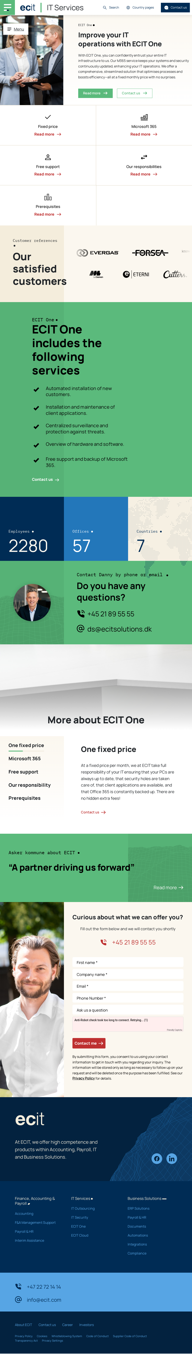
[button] (48, 125)
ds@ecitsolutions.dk (119, 629)
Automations (150, 1235)
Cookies (42, 1336)
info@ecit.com (38, 1299)
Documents (150, 1226)
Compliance (150, 1253)
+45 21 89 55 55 (110, 614)
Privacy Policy (83, 1078)
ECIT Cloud (93, 1235)
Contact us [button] (134, 93)
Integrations (150, 1244)
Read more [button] (95, 93)
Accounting (37, 1213)
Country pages (140, 7)
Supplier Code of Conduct (130, 1336)
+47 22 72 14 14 (38, 1286)
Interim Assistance (37, 1240)
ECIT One (93, 1226)
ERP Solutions (150, 1208)
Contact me (89, 1043)
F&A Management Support (37, 1222)
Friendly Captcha (174, 1030)
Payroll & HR (37, 1231)
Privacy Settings (52, 1340)
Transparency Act (26, 1340)
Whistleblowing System (67, 1336)
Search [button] (110, 7)
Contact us (175, 7)
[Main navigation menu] (7, 7)
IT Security (93, 1217)
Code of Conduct (97, 1336)
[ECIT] (27, 7)
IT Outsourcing (93, 1208)
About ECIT (23, 1324)
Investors (86, 1324)
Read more (168, 887)
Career (67, 1324)
